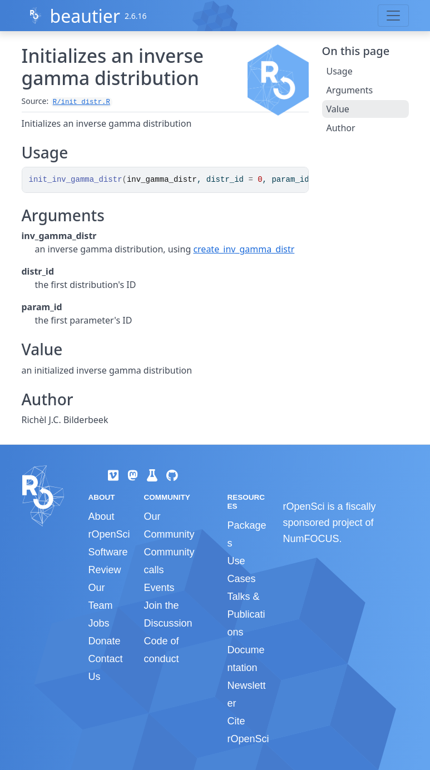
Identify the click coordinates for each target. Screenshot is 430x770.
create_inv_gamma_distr (243, 249)
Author (341, 128)
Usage (340, 71)
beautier (85, 16)
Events (159, 587)
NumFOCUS (311, 538)
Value (338, 109)
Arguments (350, 90)
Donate (104, 641)
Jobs (99, 623)
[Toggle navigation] (393, 15)
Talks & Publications (246, 614)
